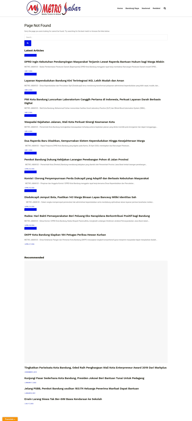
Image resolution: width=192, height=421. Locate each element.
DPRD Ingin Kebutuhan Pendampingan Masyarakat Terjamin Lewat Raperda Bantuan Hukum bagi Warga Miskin (94, 61)
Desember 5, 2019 (30, 372)
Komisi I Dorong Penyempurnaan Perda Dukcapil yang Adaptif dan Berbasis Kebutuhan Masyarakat (86, 178)
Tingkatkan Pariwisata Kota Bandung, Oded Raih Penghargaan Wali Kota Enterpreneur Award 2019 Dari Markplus (95, 367)
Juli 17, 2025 (28, 403)
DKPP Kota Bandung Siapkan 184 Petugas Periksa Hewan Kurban (65, 234)
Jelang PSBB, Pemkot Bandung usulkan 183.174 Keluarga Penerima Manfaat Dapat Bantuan (81, 388)
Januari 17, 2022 (30, 382)
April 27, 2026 (29, 244)
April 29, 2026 (29, 206)
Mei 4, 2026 (28, 131)
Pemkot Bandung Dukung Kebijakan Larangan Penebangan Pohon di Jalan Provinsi (76, 159)
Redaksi (156, 8)
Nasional (146, 8)
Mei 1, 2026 (28, 150)
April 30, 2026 (29, 169)
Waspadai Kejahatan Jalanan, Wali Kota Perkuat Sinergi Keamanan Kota (69, 121)
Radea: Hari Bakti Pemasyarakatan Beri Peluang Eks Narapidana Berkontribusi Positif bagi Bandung (87, 215)
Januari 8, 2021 (29, 393)
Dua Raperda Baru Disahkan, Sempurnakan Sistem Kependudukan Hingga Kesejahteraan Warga (84, 140)
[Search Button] (27, 43)
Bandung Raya (132, 8)
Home (120, 8)
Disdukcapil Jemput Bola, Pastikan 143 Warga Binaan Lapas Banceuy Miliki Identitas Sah (80, 197)
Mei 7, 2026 (28, 71)
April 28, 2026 (29, 225)
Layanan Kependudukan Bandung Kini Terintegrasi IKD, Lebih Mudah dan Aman (74, 80)
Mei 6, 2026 (28, 90)
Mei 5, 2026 (28, 112)
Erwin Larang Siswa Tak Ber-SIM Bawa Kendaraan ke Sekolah (63, 399)
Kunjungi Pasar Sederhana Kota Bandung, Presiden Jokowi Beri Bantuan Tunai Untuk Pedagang (84, 378)
